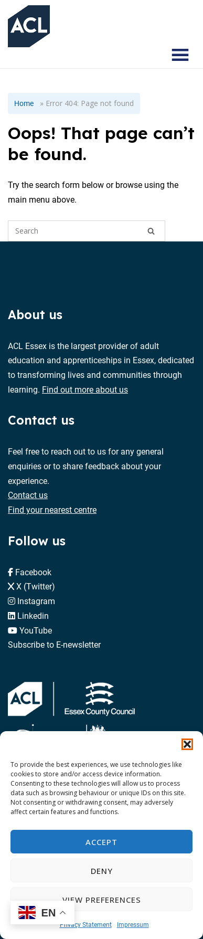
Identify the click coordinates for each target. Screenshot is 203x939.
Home (24, 103)
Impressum (133, 924)
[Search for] (86, 230)
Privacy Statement (86, 924)
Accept (101, 842)
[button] (187, 744)
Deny (102, 871)
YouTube (35, 630)
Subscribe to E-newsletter (54, 644)
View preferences (101, 899)
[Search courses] (149, 55)
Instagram (36, 600)
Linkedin (33, 615)
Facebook (33, 571)
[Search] (151, 230)
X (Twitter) (35, 586)
